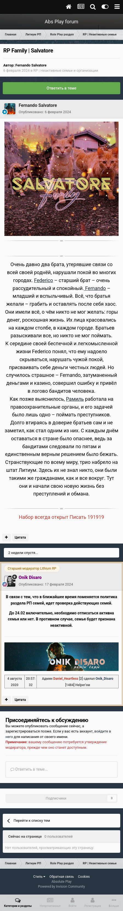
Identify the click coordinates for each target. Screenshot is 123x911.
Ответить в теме (62, 88)
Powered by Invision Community (61, 886)
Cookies (84, 877)
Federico (43, 280)
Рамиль (75, 399)
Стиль (39, 877)
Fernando (95, 288)
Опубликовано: (45, 112)
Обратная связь (61, 877)
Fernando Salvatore (30, 65)
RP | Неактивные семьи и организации (65, 70)
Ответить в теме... (29, 769)
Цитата (20, 537)
